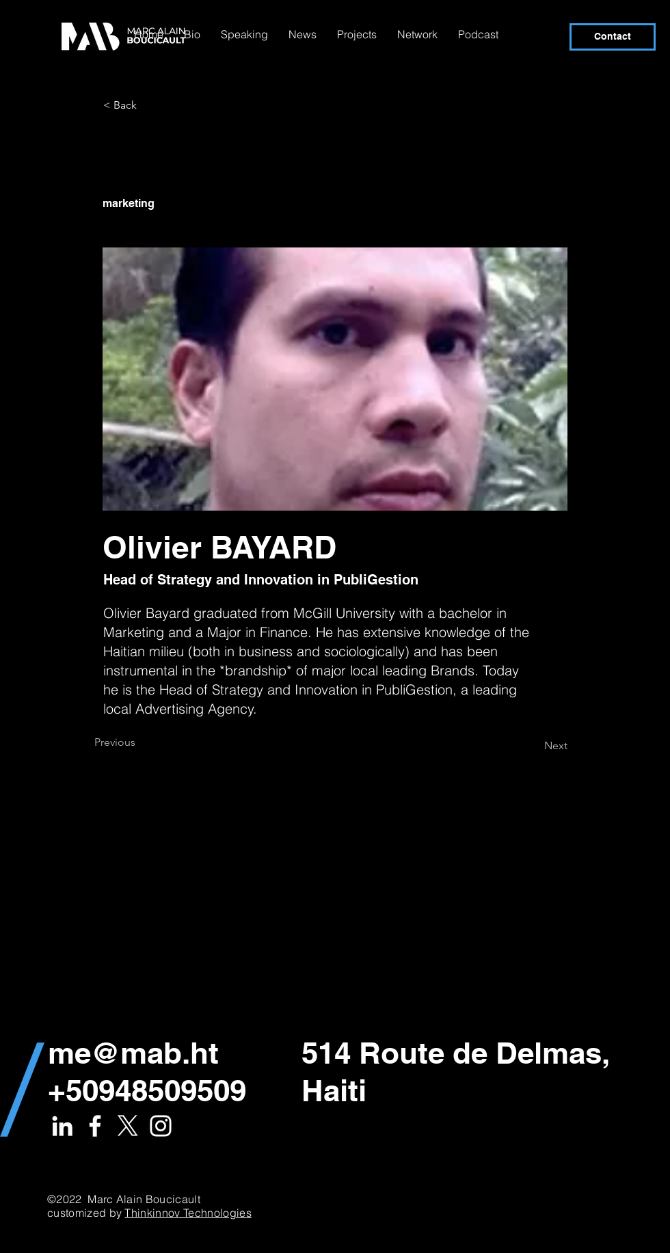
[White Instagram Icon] (160, 1125)
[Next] (533, 745)
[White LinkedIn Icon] (62, 1125)
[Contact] (613, 37)
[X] (127, 1125)
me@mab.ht (133, 1052)
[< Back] (148, 105)
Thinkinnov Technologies (187, 1213)
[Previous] (139, 742)
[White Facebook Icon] (95, 1125)
